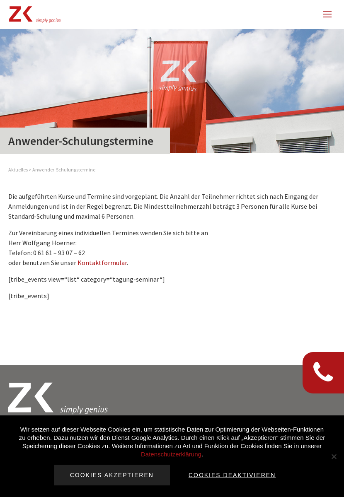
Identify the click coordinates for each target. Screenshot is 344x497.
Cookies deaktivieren (232, 475)
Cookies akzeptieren (112, 475)
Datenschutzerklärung (171, 454)
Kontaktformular (102, 262)
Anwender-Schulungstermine (63, 169)
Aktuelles (18, 169)
